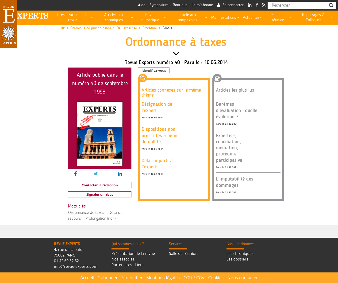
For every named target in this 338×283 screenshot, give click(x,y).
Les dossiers (237, 259)
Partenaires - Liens (127, 264)
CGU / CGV (194, 277)
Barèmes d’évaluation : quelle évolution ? (236, 110)
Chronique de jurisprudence (90, 28)
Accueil (87, 277)
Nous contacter (242, 277)
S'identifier (131, 277)
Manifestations (223, 17)
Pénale (167, 28)
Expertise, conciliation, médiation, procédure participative (229, 147)
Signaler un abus (99, 194)
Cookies (216, 277)
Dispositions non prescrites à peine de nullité (160, 135)
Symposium (159, 5)
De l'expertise (127, 28)
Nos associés (122, 259)
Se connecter (233, 5)
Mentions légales (163, 277)
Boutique (180, 5)
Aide (141, 5)
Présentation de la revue (133, 253)
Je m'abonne (202, 5)
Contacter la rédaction (100, 185)
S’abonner (108, 277)
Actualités (251, 17)
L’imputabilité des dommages (234, 182)
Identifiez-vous (154, 70)
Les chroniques (240, 253)
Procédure (149, 28)
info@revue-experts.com (75, 266)
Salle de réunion (183, 253)
